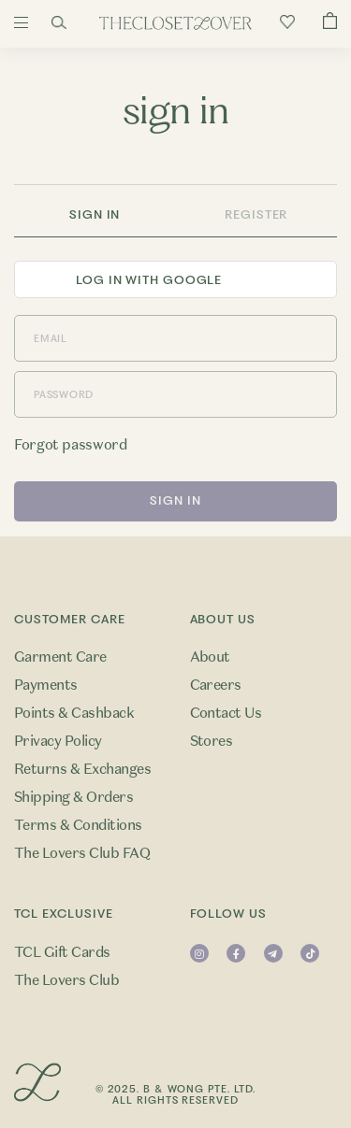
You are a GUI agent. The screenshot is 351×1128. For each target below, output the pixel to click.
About (210, 657)
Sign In (94, 214)
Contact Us (226, 713)
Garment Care (60, 657)
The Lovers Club (66, 980)
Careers (215, 685)
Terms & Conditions (78, 825)
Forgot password (70, 444)
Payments (46, 685)
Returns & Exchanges (82, 769)
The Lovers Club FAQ (82, 853)
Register (256, 214)
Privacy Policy (58, 741)
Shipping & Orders (73, 797)
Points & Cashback (74, 713)
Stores (211, 741)
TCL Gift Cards (62, 952)
